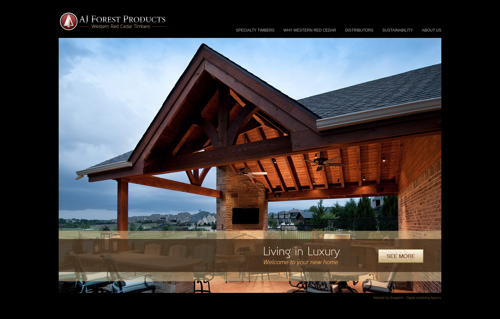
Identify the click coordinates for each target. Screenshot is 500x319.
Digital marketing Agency (423, 298)
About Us (431, 30)
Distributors (359, 30)
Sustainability (397, 30)
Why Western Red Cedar (309, 30)
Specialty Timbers (255, 30)
